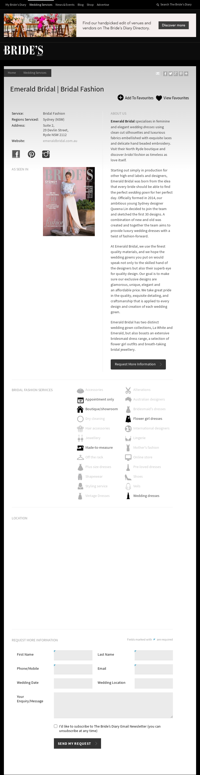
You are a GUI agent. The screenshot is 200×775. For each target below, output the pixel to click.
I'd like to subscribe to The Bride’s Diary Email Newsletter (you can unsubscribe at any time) (110, 729)
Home (12, 73)
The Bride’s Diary (23, 51)
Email (102, 669)
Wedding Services (40, 5)
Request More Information (135, 364)
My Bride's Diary (15, 5)
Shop (90, 5)
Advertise (103, 5)
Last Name (106, 655)
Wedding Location (112, 683)
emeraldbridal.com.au (60, 141)
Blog (81, 5)
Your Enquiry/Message (30, 699)
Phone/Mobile (28, 669)
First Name (25, 655)
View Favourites (176, 98)
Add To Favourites (138, 98)
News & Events (64, 5)
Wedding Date (28, 683)
